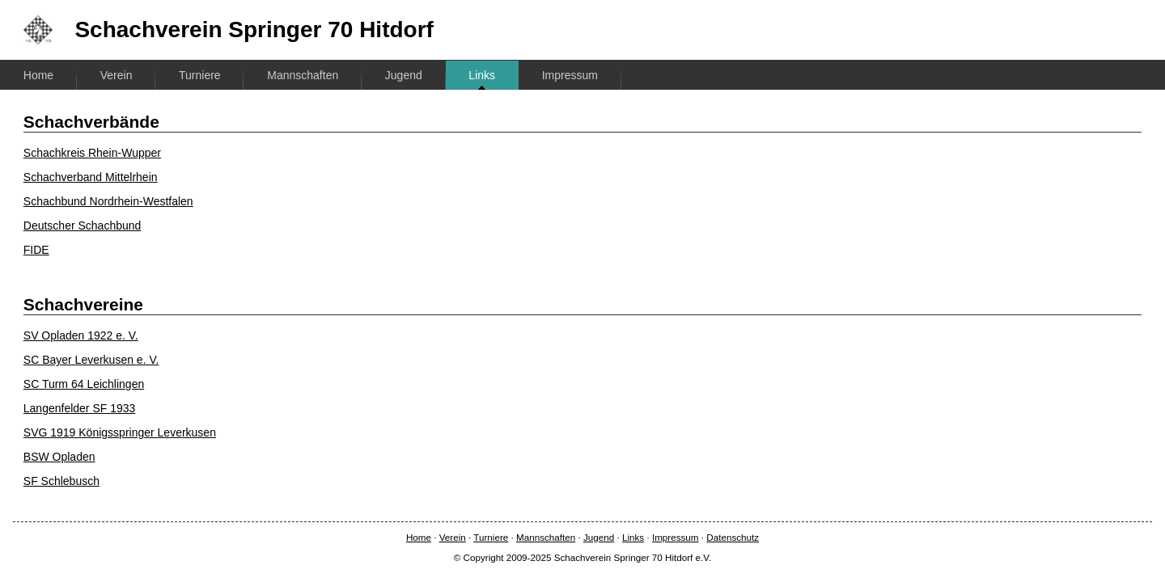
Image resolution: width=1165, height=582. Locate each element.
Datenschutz (732, 537)
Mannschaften (302, 75)
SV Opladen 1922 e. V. (80, 335)
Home (38, 75)
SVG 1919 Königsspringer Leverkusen (119, 432)
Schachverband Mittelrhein (90, 177)
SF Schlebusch (61, 480)
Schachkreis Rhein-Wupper (92, 152)
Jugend (403, 75)
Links (481, 75)
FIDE (36, 249)
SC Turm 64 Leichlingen (83, 383)
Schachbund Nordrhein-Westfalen (108, 201)
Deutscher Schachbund (82, 225)
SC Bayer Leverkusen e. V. (91, 359)
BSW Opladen (59, 456)
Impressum (570, 75)
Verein (116, 75)
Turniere (200, 75)
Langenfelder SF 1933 (79, 408)
